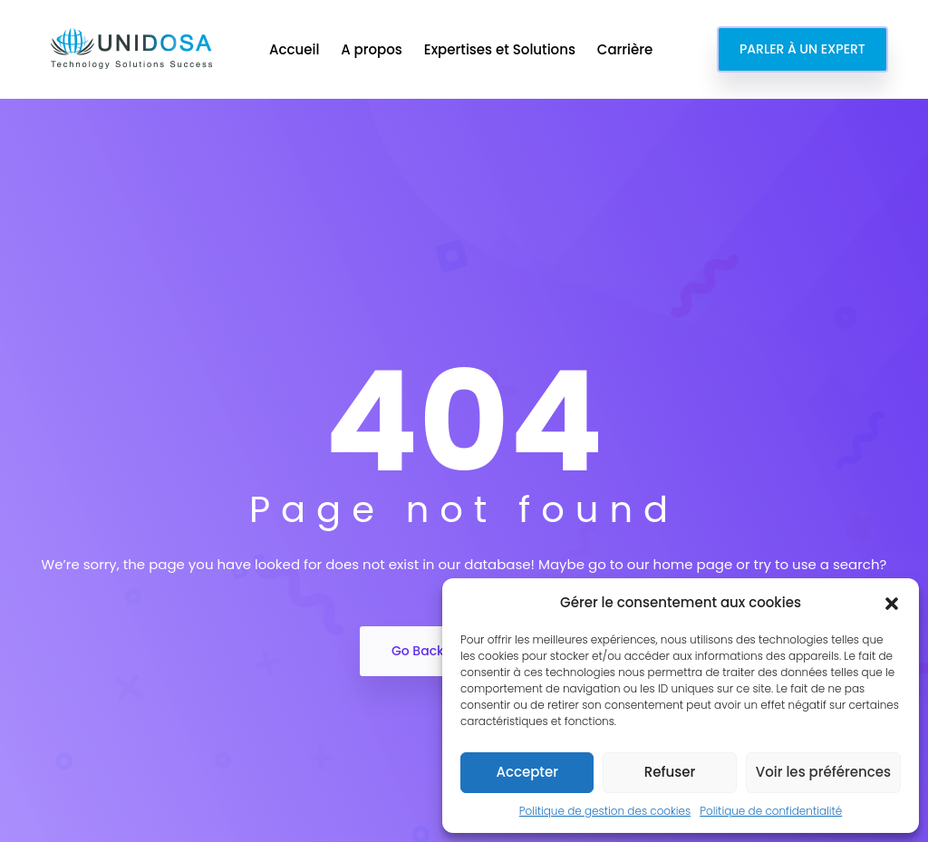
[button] (892, 603)
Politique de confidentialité (771, 810)
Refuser (669, 771)
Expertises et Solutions (501, 49)
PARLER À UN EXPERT (802, 49)
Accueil (296, 49)
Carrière (626, 49)
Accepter (526, 771)
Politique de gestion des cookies (605, 810)
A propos (373, 49)
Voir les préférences (823, 771)
